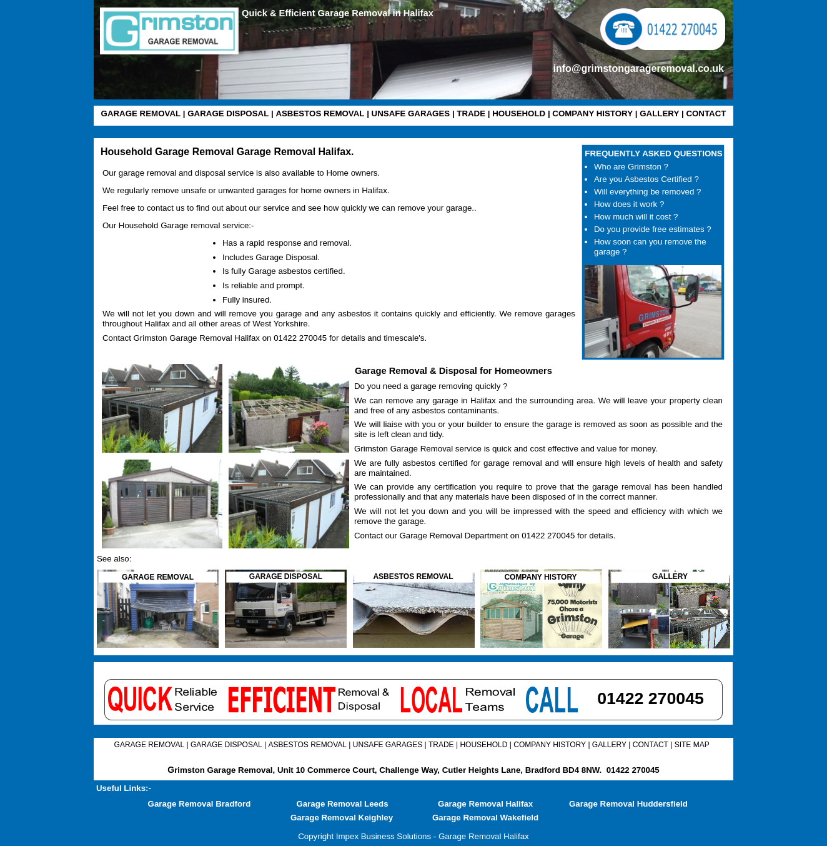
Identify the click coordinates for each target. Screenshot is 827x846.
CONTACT (706, 113)
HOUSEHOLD (518, 113)
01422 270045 (633, 770)
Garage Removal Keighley (341, 817)
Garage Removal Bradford (199, 803)
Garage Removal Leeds (342, 803)
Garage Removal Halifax (485, 803)
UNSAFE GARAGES (411, 113)
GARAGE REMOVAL (141, 113)
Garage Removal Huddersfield (628, 803)
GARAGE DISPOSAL (228, 113)
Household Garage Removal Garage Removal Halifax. (227, 151)
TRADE (471, 113)
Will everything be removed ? (647, 191)
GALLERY (659, 113)
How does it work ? (629, 204)
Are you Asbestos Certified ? (646, 179)
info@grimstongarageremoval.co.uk (638, 68)
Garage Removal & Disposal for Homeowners (453, 371)
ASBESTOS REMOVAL (319, 113)
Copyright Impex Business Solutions (364, 836)
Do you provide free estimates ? (652, 229)
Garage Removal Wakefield (485, 817)
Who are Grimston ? (631, 166)
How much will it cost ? (636, 216)
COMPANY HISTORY (592, 113)
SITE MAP (692, 744)
